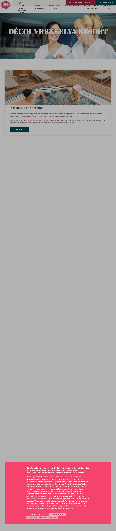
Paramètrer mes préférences (42, 517)
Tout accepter (36, 514)
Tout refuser (57, 514)
